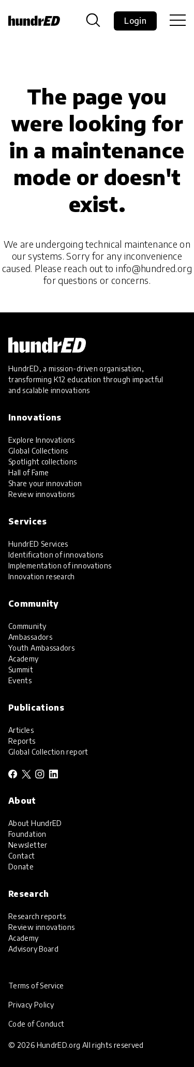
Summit (20, 669)
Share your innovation (45, 483)
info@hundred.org (154, 268)
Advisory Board (33, 948)
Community (27, 626)
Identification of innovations (55, 554)
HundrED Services (38, 543)
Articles (21, 730)
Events (20, 680)
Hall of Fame (28, 472)
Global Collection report (48, 751)
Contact (21, 855)
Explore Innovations (41, 439)
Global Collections (38, 450)
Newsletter (28, 844)
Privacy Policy (31, 1004)
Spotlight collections (42, 461)
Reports (22, 741)
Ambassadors (30, 637)
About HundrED (35, 823)
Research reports (37, 916)
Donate (21, 866)
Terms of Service (36, 985)
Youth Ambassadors (41, 647)
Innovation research (41, 576)
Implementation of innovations (59, 565)
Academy (23, 658)
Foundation (27, 834)
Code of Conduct (36, 1023)
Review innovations (41, 494)
